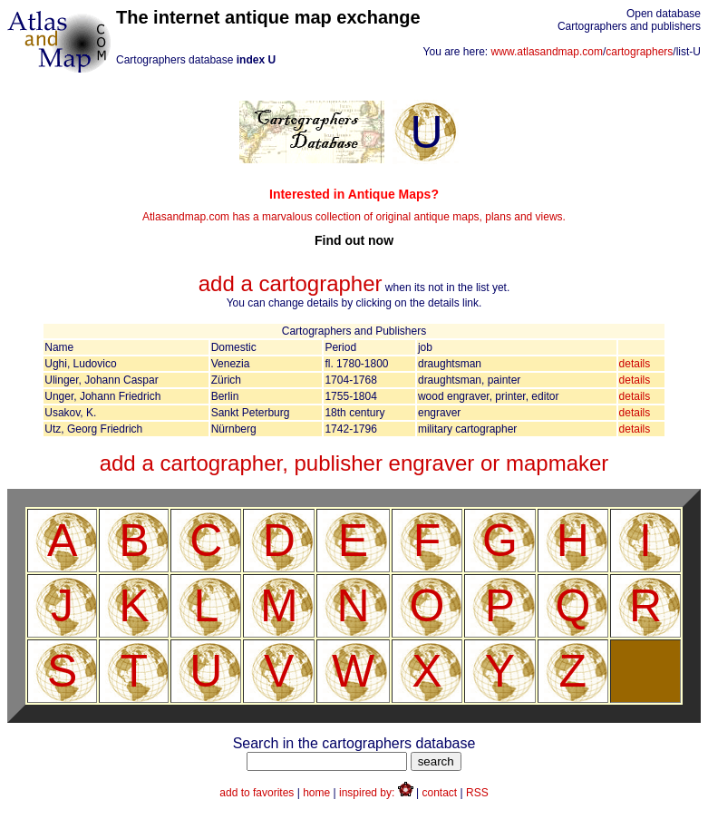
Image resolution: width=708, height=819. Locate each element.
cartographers (639, 51)
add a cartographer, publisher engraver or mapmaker (354, 463)
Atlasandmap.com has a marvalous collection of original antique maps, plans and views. (354, 217)
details (635, 363)
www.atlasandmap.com (547, 51)
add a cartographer (291, 283)
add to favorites (256, 792)
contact (440, 792)
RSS (477, 792)
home (316, 792)
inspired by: (376, 792)
